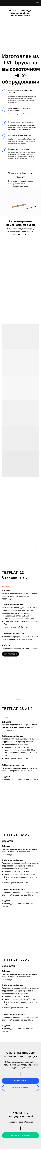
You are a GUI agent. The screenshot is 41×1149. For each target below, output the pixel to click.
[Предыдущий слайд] (5, 549)
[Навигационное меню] (37, 3)
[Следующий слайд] (36, 549)
